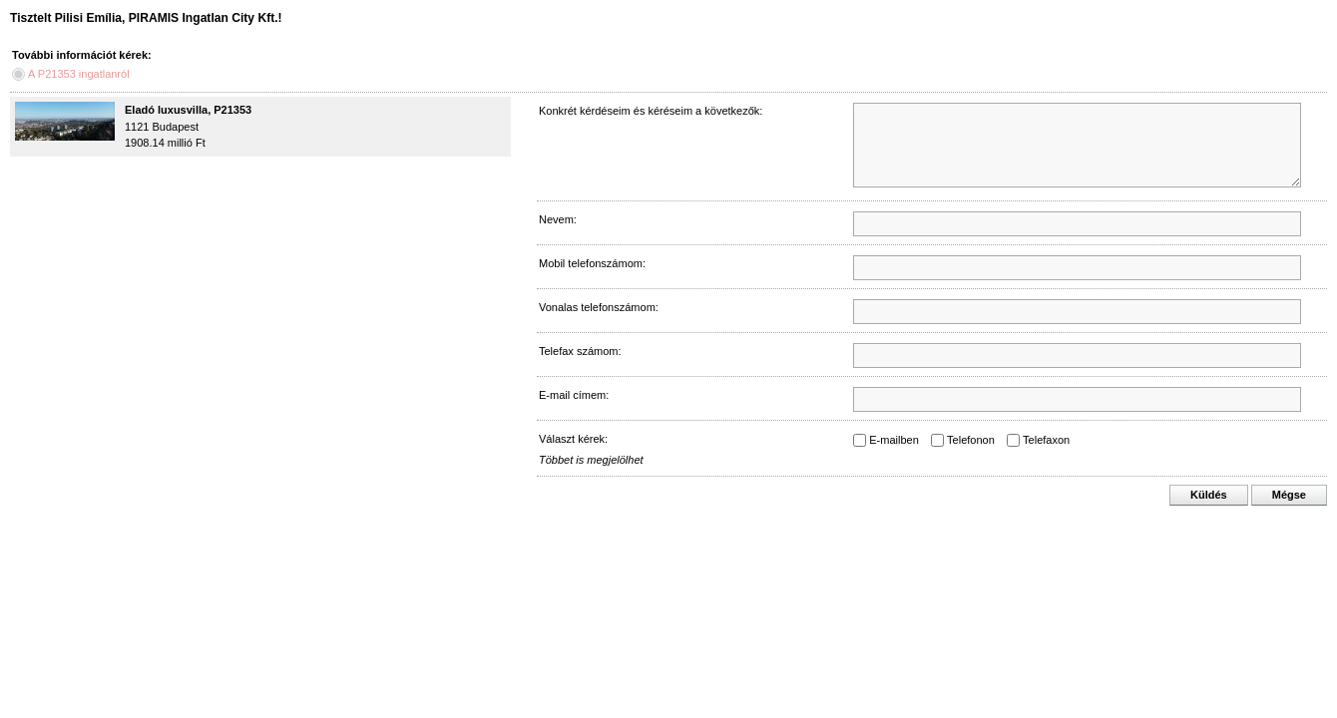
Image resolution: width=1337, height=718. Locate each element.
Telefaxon (1046, 440)
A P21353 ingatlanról (79, 74)
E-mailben (894, 440)
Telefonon (971, 440)
